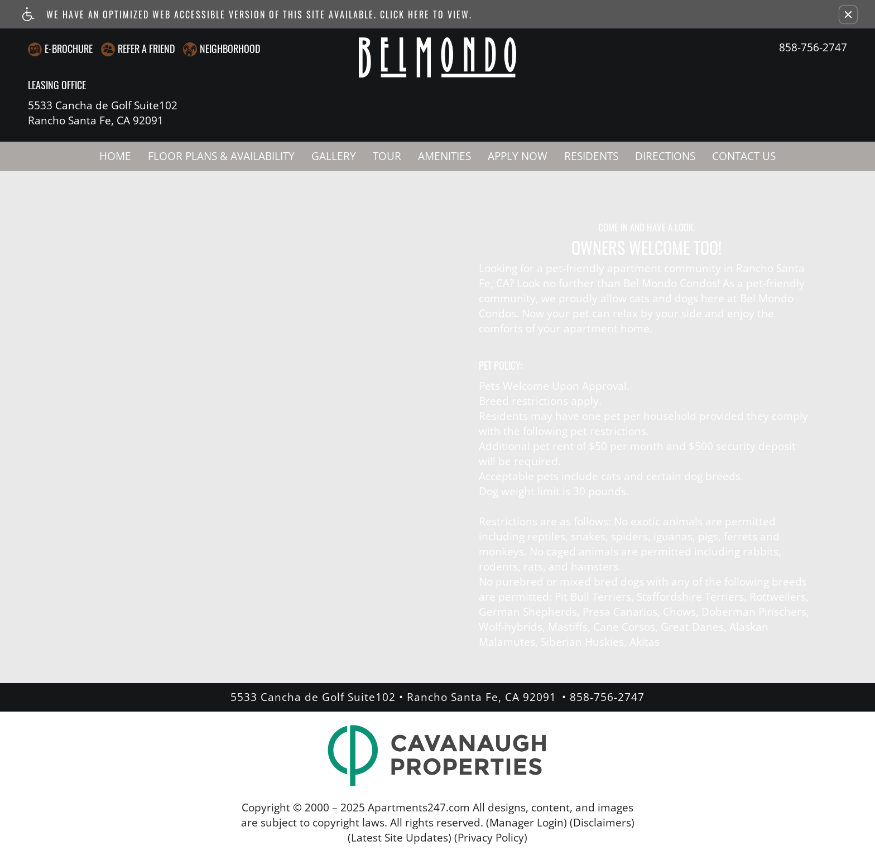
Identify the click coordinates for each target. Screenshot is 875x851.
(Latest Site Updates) (399, 837)
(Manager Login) (526, 822)
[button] (848, 14)
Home (115, 156)
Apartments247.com (419, 807)
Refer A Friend (146, 49)
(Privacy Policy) (490, 837)
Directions (665, 156)
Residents (591, 156)
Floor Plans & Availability (221, 156)
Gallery (333, 156)
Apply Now (517, 156)
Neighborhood (230, 49)
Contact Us (744, 156)
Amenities (444, 156)
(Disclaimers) (602, 822)
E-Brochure (69, 49)
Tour (387, 156)
